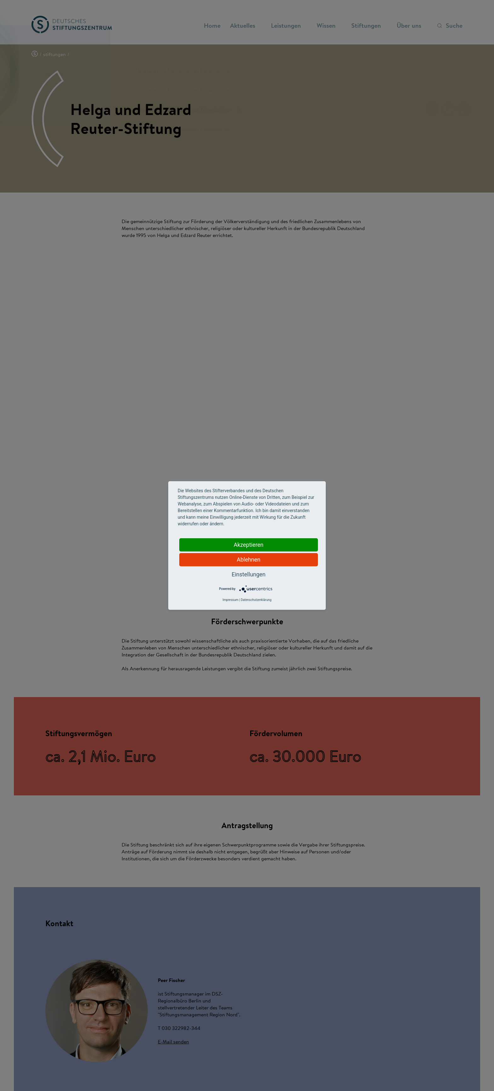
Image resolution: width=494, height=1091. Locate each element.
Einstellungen (248, 574)
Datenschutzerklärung (256, 600)
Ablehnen (248, 559)
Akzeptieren (249, 544)
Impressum (230, 600)
